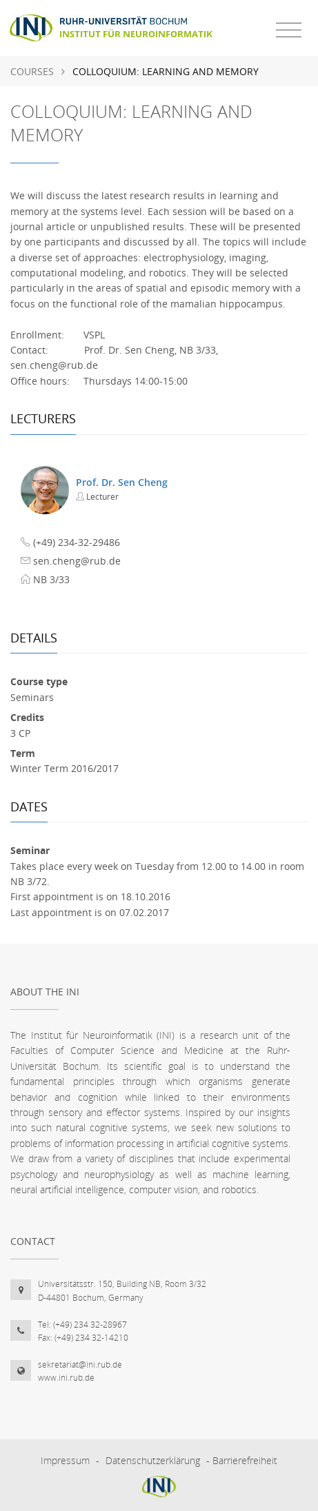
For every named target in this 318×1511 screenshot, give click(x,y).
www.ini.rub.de (66, 1377)
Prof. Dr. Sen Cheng (122, 482)
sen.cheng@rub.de (77, 560)
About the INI (44, 991)
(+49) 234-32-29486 (76, 542)
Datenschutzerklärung (153, 1460)
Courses (32, 71)
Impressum (65, 1460)
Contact (32, 1241)
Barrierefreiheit (244, 1460)
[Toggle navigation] (288, 30)
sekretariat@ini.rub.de (80, 1364)
